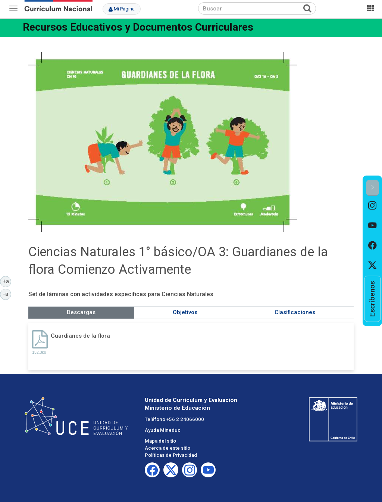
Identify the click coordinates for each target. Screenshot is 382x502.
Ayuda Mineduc (163, 430)
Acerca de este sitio (167, 448)
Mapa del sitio (160, 441)
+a (7, 281)
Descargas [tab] (81, 312)
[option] (372, 206)
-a (7, 293)
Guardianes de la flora (80, 335)
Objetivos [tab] (185, 312)
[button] (372, 188)
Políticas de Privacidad (171, 455)
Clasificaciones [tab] (295, 312)
